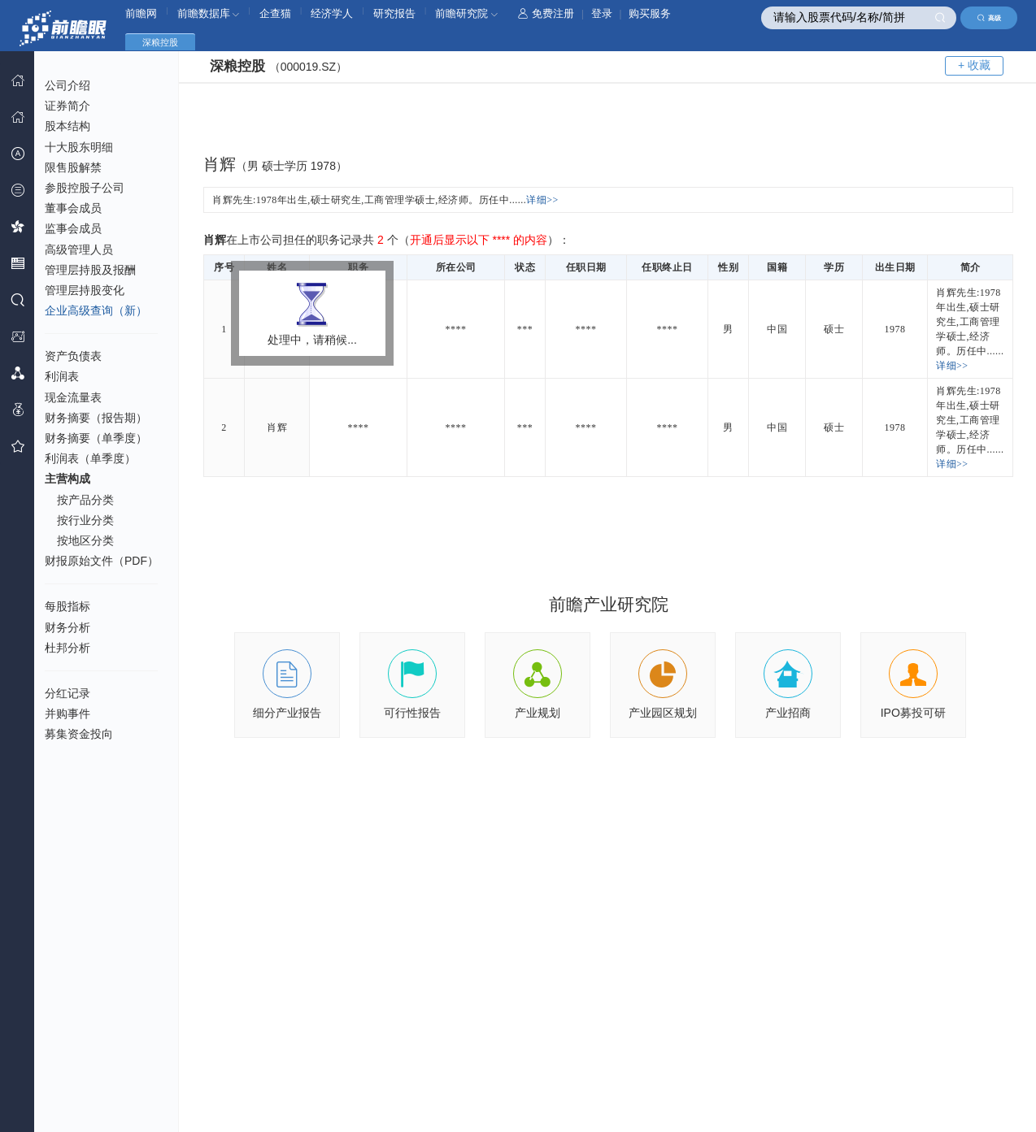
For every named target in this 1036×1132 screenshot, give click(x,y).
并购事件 (67, 713)
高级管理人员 (79, 249)
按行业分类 (85, 520)
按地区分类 (85, 540)
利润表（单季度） (90, 458)
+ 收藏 (974, 65)
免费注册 (546, 13)
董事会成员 (73, 208)
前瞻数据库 (208, 13)
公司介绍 (67, 85)
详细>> (542, 200)
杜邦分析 (67, 647)
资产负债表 (73, 355)
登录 (601, 13)
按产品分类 (85, 499)
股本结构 (67, 125)
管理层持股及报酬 (90, 269)
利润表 (62, 376)
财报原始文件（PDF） (102, 560)
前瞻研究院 (466, 13)
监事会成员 (73, 228)
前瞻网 (141, 13)
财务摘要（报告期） (96, 417)
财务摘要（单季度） (96, 438)
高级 (989, 18)
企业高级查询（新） (96, 310)
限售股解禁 (73, 167)
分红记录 (67, 693)
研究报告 (394, 13)
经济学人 (332, 13)
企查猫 (275, 13)
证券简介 (67, 105)
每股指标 (67, 606)
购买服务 (650, 13)
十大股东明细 (79, 147)
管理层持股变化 (84, 290)
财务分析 (67, 627)
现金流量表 (73, 397)
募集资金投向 (79, 733)
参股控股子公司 (84, 187)
